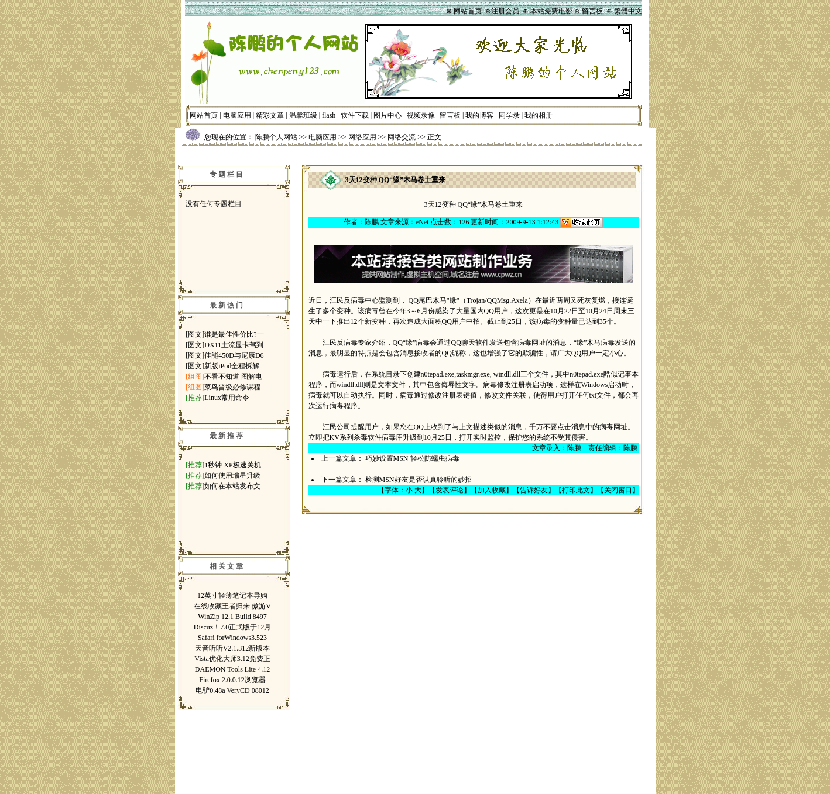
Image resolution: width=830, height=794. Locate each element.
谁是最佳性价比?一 (233, 334)
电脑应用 (237, 115)
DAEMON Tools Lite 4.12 (232, 669)
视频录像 (421, 115)
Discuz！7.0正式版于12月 (232, 627)
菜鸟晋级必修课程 (232, 387)
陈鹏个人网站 (276, 137)
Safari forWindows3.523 (232, 638)
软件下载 (355, 115)
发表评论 (449, 490)
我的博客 (479, 115)
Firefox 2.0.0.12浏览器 (232, 680)
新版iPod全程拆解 (231, 366)
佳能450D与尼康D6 (233, 355)
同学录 (509, 115)
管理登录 (513, 723)
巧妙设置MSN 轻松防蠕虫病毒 (412, 458)
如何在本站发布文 (232, 486)
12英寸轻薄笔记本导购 (232, 595)
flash (328, 115)
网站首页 (204, 115)
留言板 (450, 115)
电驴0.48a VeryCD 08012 (232, 690)
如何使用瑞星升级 (232, 475)
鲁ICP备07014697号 (460, 775)
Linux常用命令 (226, 397)
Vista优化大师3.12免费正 (232, 659)
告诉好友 (534, 490)
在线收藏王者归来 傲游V (232, 606)
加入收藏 (492, 490)
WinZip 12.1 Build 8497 (232, 616)
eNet (422, 222)
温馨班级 (303, 115)
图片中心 (387, 115)
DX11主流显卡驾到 (233, 345)
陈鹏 (372, 222)
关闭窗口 (618, 490)
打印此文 (576, 490)
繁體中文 (628, 11)
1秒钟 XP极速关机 (232, 465)
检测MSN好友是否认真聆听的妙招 (418, 479)
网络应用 (362, 137)
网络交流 (401, 137)
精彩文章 (270, 115)
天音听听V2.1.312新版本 (232, 648)
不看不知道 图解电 (233, 376)
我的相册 (538, 115)
